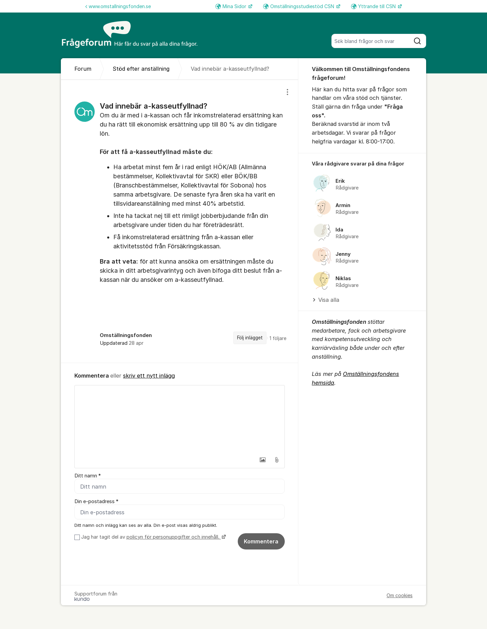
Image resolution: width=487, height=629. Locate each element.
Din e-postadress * (96, 501)
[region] (179, 221)
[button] (262, 460)
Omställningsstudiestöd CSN (299, 6)
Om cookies (400, 595)
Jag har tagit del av (153, 537)
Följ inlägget (250, 337)
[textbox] (179, 419)
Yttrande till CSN (374, 6)
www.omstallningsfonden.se (118, 6)
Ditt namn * (87, 476)
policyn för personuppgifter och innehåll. (173, 537)
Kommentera (261, 541)
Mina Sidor (231, 6)
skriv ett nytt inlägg (149, 375)
